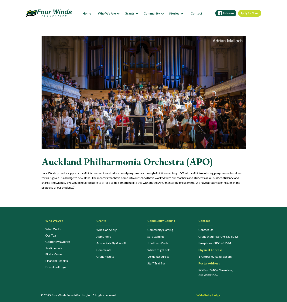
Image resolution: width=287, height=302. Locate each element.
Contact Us (205, 229)
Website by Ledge (208, 295)
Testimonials (53, 248)
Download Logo (55, 267)
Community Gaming (160, 229)
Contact (196, 13)
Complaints (103, 250)
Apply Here (103, 236)
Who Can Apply (106, 229)
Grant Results (105, 256)
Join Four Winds (157, 243)
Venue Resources (158, 256)
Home (87, 13)
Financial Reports (56, 260)
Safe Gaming (155, 236)
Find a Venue (53, 254)
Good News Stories (57, 241)
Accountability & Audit (111, 243)
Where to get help (158, 250)
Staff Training (156, 263)
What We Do (53, 229)
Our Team (51, 235)
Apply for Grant (250, 13)
